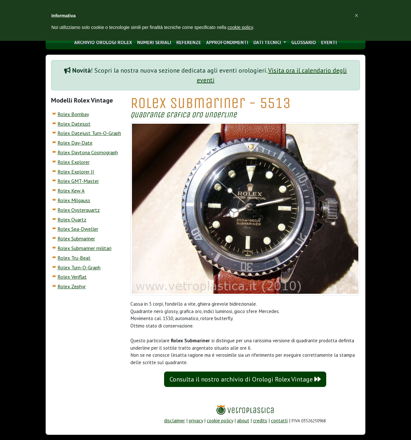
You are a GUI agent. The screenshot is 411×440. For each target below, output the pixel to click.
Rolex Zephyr (71, 286)
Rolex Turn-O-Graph (79, 267)
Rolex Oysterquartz (78, 210)
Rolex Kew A (70, 190)
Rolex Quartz (71, 219)
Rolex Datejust (74, 124)
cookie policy (220, 421)
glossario (303, 42)
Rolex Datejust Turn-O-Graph (89, 133)
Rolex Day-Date (74, 142)
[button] (356, 15)
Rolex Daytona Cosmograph (87, 152)
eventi (329, 42)
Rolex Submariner (76, 238)
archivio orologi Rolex (103, 42)
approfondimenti (227, 42)
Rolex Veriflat (72, 277)
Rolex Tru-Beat (74, 258)
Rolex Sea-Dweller (77, 229)
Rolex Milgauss (73, 200)
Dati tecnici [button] (267, 42)
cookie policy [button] (240, 27)
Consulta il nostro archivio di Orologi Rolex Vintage (245, 379)
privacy (196, 421)
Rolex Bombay (73, 114)
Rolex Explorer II (75, 171)
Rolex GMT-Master (78, 181)
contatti (279, 421)
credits (260, 421)
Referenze (188, 42)
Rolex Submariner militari (84, 248)
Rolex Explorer (73, 162)
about (243, 421)
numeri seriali (154, 42)
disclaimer (174, 421)
